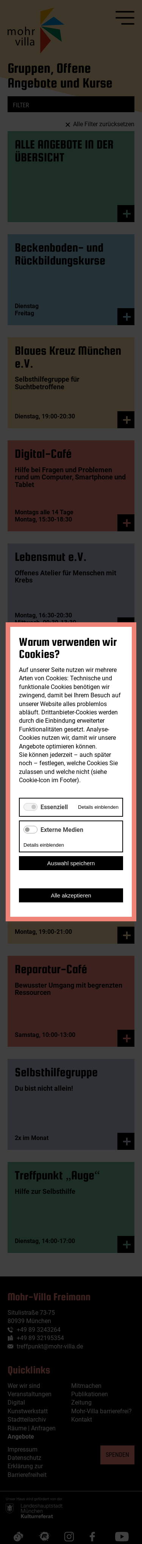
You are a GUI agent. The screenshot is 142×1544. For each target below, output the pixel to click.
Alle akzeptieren (71, 896)
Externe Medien (62, 829)
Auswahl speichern (71, 863)
